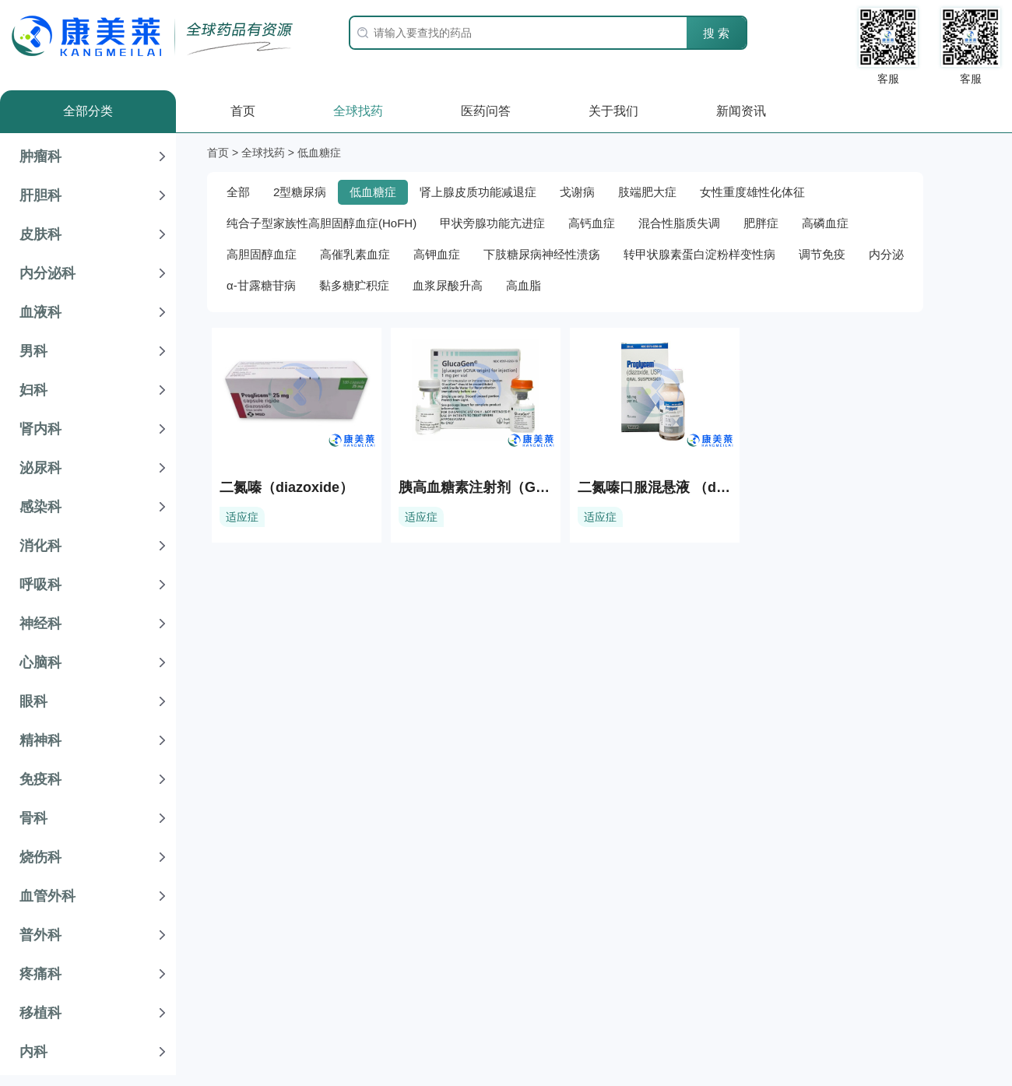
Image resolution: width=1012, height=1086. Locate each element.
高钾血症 (436, 254)
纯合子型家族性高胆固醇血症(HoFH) (321, 223)
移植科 (40, 1013)
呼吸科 (40, 584)
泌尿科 (40, 468)
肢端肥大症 (647, 192)
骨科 (33, 818)
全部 (238, 192)
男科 (33, 351)
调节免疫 (822, 254)
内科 (33, 1052)
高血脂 (523, 285)
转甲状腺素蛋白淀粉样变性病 (699, 254)
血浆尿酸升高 (448, 285)
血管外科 (47, 896)
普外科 (40, 935)
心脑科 (40, 662)
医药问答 (486, 111)
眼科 (33, 701)
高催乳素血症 (355, 254)
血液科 (40, 312)
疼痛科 (40, 974)
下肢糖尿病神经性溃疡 (541, 254)
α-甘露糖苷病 (261, 285)
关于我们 (613, 111)
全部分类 (88, 111)
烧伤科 (40, 857)
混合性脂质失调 (679, 223)
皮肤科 (40, 234)
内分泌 (886, 254)
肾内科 (40, 429)
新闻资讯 (741, 111)
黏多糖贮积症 (354, 285)
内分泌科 (47, 273)
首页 (242, 111)
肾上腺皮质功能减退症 (478, 192)
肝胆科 (40, 195)
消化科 (40, 546)
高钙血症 (591, 223)
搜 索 (716, 33)
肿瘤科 (40, 156)
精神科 (40, 740)
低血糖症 (373, 192)
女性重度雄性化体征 (752, 192)
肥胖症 (760, 223)
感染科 (40, 507)
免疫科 (40, 779)
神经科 (40, 623)
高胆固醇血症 (262, 254)
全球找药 (358, 111)
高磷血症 (825, 223)
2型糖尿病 (299, 192)
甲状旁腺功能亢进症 (492, 223)
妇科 (33, 390)
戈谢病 (577, 192)
